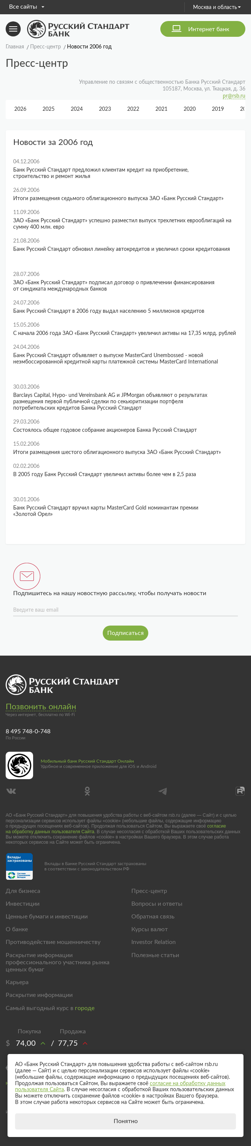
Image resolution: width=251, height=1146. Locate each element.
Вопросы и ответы (157, 904)
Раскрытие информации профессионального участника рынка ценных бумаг (58, 962)
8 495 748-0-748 (28, 731)
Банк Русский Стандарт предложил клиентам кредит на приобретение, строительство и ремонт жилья (101, 173)
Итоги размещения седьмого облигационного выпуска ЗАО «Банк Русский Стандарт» (118, 198)
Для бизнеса (23, 891)
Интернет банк (208, 29)
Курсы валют (149, 929)
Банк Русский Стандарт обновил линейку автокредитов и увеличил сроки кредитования (121, 249)
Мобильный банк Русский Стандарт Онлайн (87, 761)
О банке (17, 929)
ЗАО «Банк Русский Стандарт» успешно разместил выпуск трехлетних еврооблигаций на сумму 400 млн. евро (122, 224)
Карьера (17, 982)
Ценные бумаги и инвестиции (47, 917)
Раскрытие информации (39, 995)
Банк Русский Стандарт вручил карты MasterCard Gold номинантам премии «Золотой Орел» (105, 511)
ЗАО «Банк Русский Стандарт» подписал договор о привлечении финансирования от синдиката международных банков (113, 286)
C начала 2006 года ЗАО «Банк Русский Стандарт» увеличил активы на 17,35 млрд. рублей (124, 333)
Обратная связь (153, 917)
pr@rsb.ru (234, 96)
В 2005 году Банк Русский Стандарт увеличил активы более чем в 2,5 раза (104, 474)
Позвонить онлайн (41, 707)
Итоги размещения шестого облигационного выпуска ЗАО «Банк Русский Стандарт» (117, 452)
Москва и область (217, 7)
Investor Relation (153, 942)
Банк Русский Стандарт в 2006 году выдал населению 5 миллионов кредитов (108, 311)
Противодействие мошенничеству (53, 942)
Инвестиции (23, 904)
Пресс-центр (149, 891)
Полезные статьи (155, 955)
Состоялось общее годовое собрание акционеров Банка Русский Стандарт (105, 430)
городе (84, 1008)
